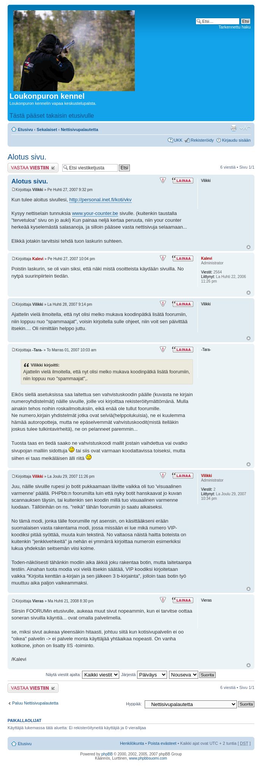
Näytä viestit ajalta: (82, 674)
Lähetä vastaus (33, 167)
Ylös (248, 247)
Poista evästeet (162, 743)
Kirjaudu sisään (236, 140)
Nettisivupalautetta (79, 129)
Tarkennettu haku (235, 27)
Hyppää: (134, 703)
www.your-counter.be (95, 213)
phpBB (107, 754)
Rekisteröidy (202, 140)
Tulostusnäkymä (233, 128)
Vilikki (37, 476)
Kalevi (37, 259)
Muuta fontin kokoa (245, 128)
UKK (178, 140)
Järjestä (144, 674)
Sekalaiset (47, 129)
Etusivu (25, 129)
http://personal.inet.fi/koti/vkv (100, 199)
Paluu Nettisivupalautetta (35, 703)
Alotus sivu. (27, 157)
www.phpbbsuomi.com (148, 758)
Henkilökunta (132, 743)
